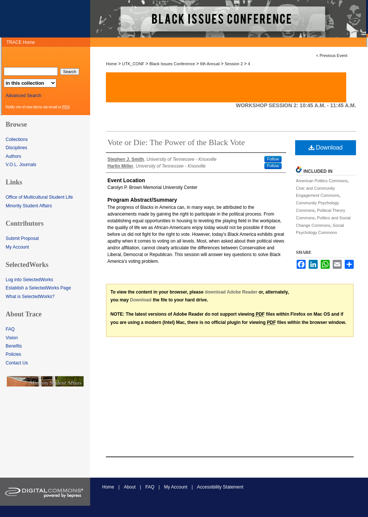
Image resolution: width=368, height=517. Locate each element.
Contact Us (17, 363)
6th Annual (210, 63)
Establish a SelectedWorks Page (38, 288)
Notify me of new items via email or (38, 107)
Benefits (14, 346)
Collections (17, 139)
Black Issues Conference (172, 63)
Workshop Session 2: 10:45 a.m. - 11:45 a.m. (296, 105)
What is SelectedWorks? (30, 296)
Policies (13, 354)
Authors (13, 156)
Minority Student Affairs (29, 205)
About (130, 487)
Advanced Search (23, 95)
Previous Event (333, 55)
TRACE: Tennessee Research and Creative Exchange (229, 18)
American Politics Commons (322, 180)
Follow (273, 159)
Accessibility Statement (220, 487)
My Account (17, 247)
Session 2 (234, 63)
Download (326, 147)
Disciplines (16, 147)
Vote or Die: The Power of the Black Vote (176, 142)
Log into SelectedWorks (29, 279)
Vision (12, 337)
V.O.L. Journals (21, 164)
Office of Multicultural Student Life (39, 197)
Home (111, 63)
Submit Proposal (22, 238)
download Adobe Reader (231, 292)
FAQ (10, 329)
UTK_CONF (133, 63)
